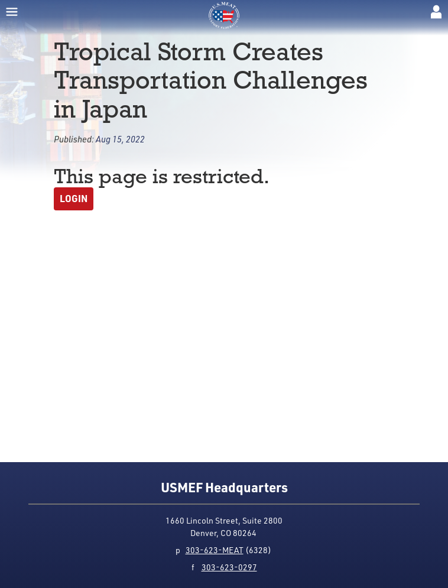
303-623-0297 (229, 567)
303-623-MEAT (215, 550)
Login (73, 198)
